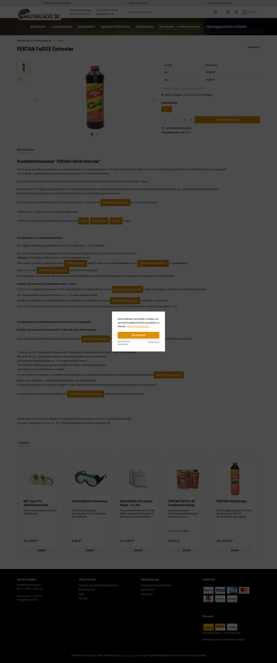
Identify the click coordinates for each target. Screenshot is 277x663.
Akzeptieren (138, 335)
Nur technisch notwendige (124, 342)
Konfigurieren (153, 342)
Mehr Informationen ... (139, 326)
